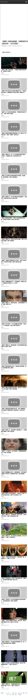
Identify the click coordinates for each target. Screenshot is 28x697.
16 (7, 694)
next (20, 694)
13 (21, 692)
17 (10, 694)
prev (2, 692)
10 (13, 692)
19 (15, 694)
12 (18, 692)
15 (26, 692)
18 (13, 694)
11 (15, 692)
